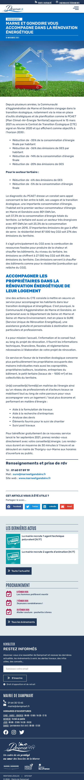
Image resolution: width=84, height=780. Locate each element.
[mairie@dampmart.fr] (4, 705)
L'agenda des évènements (69, 2)
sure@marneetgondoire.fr (29, 474)
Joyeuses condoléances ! (30, 603)
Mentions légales (11, 776)
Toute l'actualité (45, 2)
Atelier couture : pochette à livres (34, 612)
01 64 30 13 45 (15, 702)
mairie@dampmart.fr (19, 706)
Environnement (13, 19)
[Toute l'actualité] (36, 2)
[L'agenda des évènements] (57, 2)
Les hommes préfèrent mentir (32, 594)
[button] (14, 507)
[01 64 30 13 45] (4, 701)
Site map (28, 776)
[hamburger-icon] (76, 8)
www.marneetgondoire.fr (35, 478)
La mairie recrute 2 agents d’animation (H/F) (48, 551)
